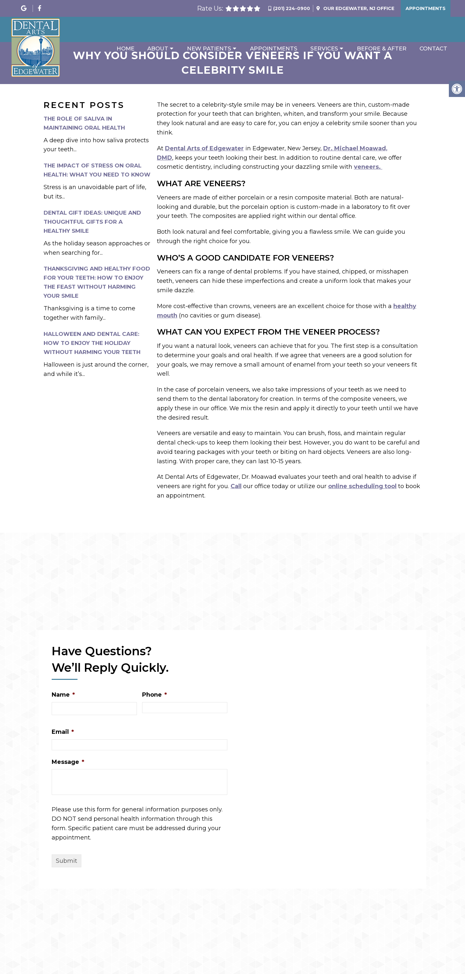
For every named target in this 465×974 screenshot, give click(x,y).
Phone (154, 694)
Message (68, 761)
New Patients (209, 48)
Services (324, 48)
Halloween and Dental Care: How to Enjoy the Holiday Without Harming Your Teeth (92, 343)
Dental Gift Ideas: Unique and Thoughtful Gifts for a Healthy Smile (92, 221)
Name (63, 694)
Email (63, 731)
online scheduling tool (362, 486)
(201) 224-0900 (291, 8)
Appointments (426, 8)
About (157, 48)
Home (125, 48)
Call (236, 486)
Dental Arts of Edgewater (204, 148)
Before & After (382, 48)
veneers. (368, 166)
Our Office (358, 8)
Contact (433, 48)
